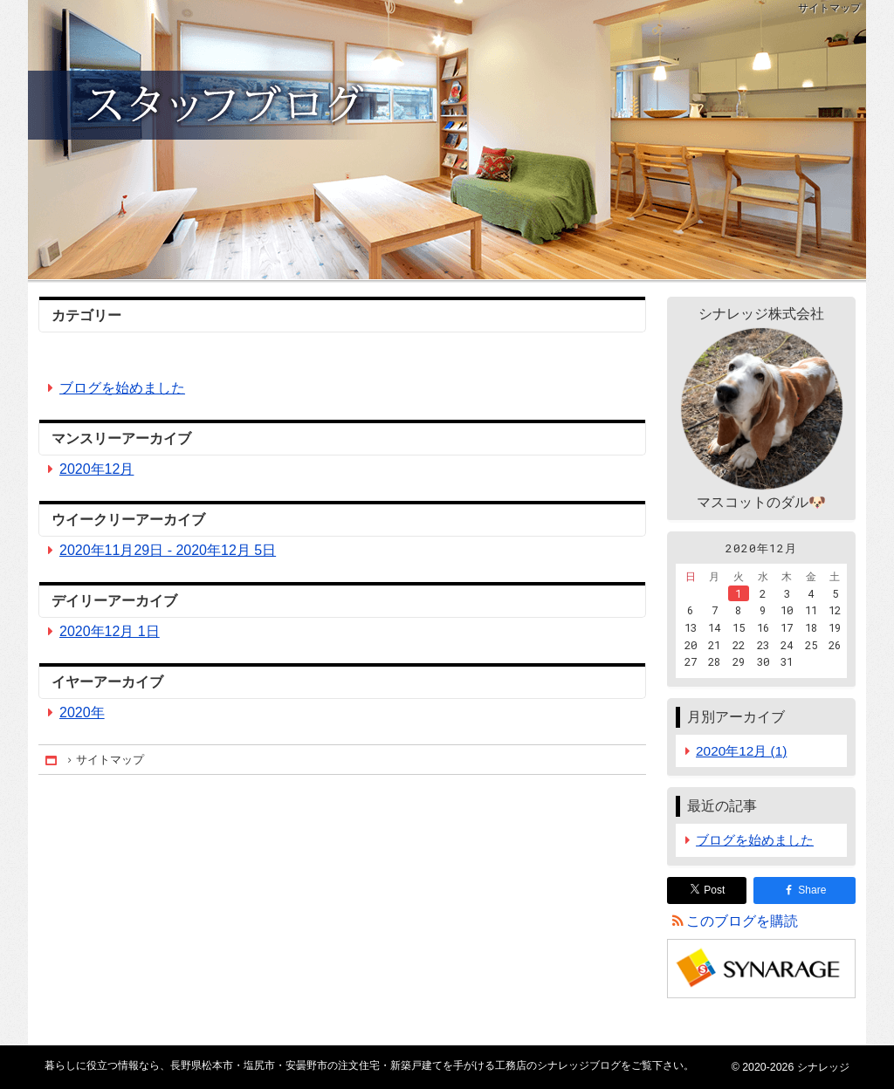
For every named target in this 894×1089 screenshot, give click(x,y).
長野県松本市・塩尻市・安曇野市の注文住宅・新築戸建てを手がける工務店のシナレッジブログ (447, 139)
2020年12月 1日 (109, 631)
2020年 (82, 712)
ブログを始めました (122, 387)
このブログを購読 (742, 921)
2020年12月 (96, 469)
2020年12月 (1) (741, 750)
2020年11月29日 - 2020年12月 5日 (167, 550)
